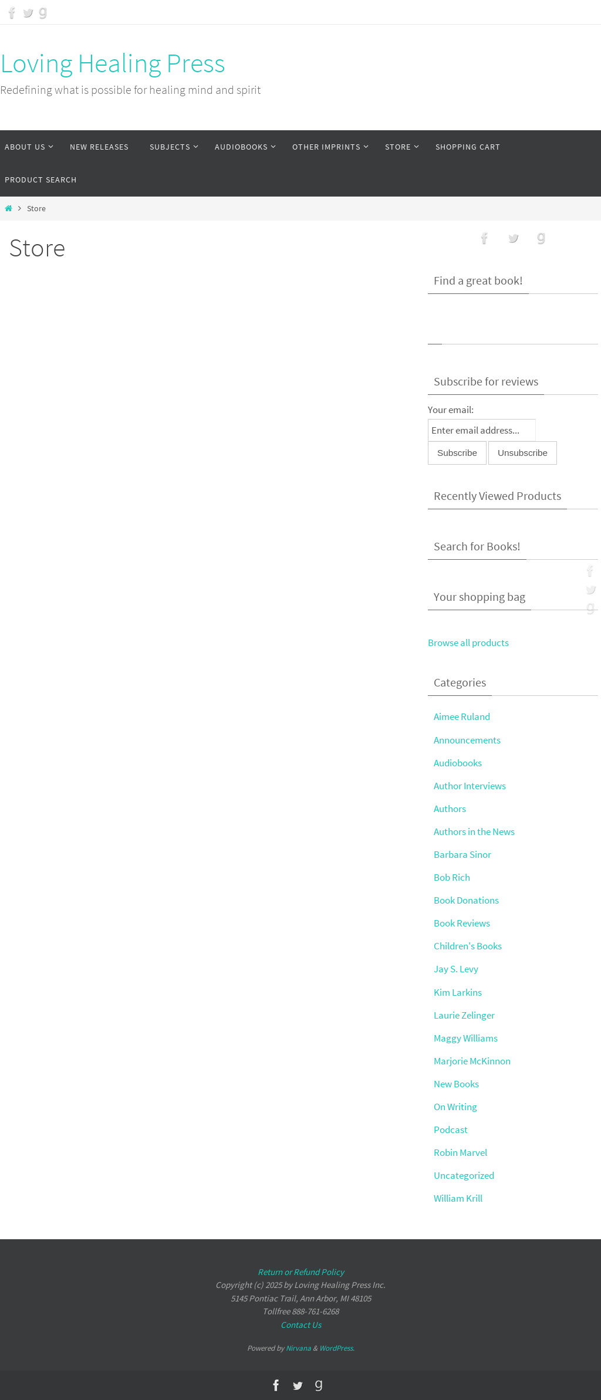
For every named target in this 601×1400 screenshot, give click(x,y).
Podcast (451, 1129)
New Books (456, 1083)
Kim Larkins (458, 992)
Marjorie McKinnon (472, 1060)
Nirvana (298, 1348)
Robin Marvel (460, 1152)
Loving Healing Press (112, 63)
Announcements (467, 739)
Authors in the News (474, 831)
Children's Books (468, 945)
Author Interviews (470, 785)
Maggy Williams (466, 1038)
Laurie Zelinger (464, 1015)
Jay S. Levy (456, 968)
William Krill (458, 1198)
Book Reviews (462, 923)
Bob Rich (452, 877)
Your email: (451, 409)
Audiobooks (458, 762)
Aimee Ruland (462, 716)
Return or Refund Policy (301, 1271)
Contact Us (301, 1324)
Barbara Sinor (462, 854)
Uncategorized (464, 1175)
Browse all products (468, 642)
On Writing (455, 1106)
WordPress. (336, 1348)
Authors (450, 808)
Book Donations (466, 900)
